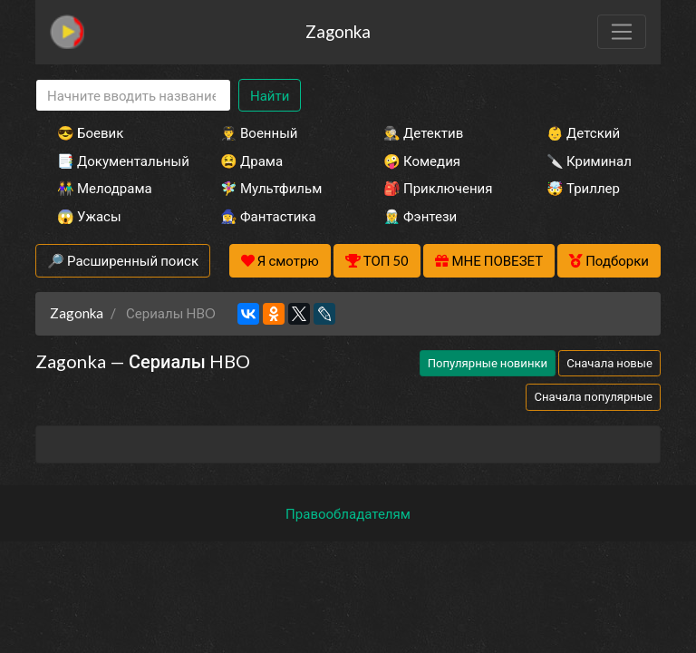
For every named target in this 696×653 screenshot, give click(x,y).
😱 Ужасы (89, 216)
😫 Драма (251, 160)
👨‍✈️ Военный (258, 132)
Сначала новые (609, 363)
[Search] (133, 95)
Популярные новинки (487, 363)
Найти (269, 95)
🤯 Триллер (583, 188)
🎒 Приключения (437, 188)
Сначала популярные (593, 396)
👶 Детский (583, 132)
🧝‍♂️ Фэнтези (420, 216)
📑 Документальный (114, 160)
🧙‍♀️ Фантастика (268, 216)
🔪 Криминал (589, 160)
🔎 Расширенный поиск (122, 260)
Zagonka (338, 31)
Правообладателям (348, 513)
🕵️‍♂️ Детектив (423, 132)
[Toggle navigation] (621, 32)
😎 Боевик (90, 132)
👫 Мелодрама (104, 188)
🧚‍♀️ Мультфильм (271, 188)
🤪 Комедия (421, 160)
